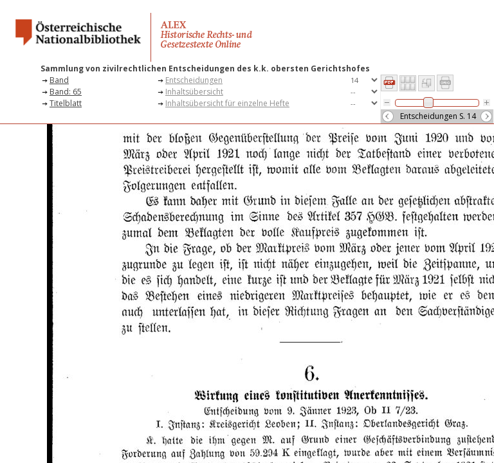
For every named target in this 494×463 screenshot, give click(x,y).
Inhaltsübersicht (194, 91)
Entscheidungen (194, 80)
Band (59, 80)
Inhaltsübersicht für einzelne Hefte (227, 103)
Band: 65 (66, 91)
